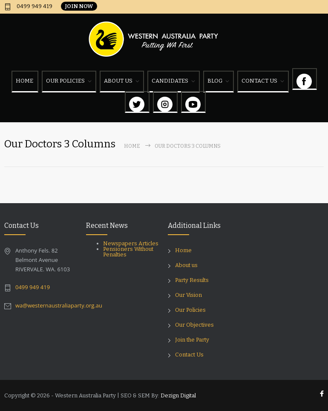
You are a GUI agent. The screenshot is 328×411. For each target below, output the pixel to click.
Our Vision (188, 295)
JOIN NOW (79, 6)
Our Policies (190, 310)
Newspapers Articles (130, 243)
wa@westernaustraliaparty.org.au (58, 305)
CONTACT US (259, 81)
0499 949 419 (33, 6)
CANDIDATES (170, 81)
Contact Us (189, 354)
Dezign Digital (178, 395)
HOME (24, 81)
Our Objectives (194, 325)
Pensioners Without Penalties (128, 252)
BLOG (214, 81)
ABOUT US (118, 81)
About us (186, 265)
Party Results (192, 280)
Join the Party (192, 339)
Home (132, 146)
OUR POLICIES (65, 81)
